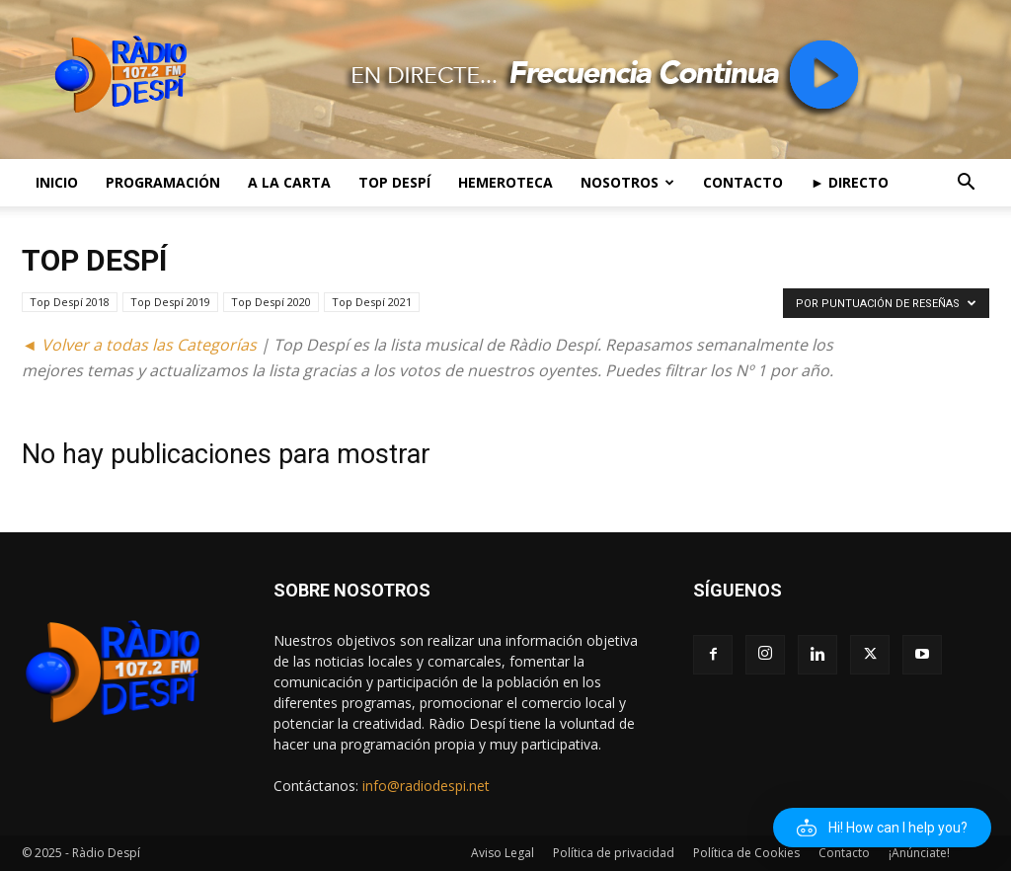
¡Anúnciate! (919, 852)
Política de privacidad (613, 852)
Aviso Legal (502, 852)
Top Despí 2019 (170, 301)
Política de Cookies (746, 852)
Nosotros (627, 182)
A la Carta (289, 182)
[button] (965, 184)
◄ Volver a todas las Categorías (139, 345)
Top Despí (394, 182)
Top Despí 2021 (372, 301)
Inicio (57, 182)
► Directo (850, 182)
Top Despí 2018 (70, 301)
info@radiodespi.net (426, 785)
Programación (163, 182)
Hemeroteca (505, 182)
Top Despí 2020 (271, 301)
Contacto (743, 182)
